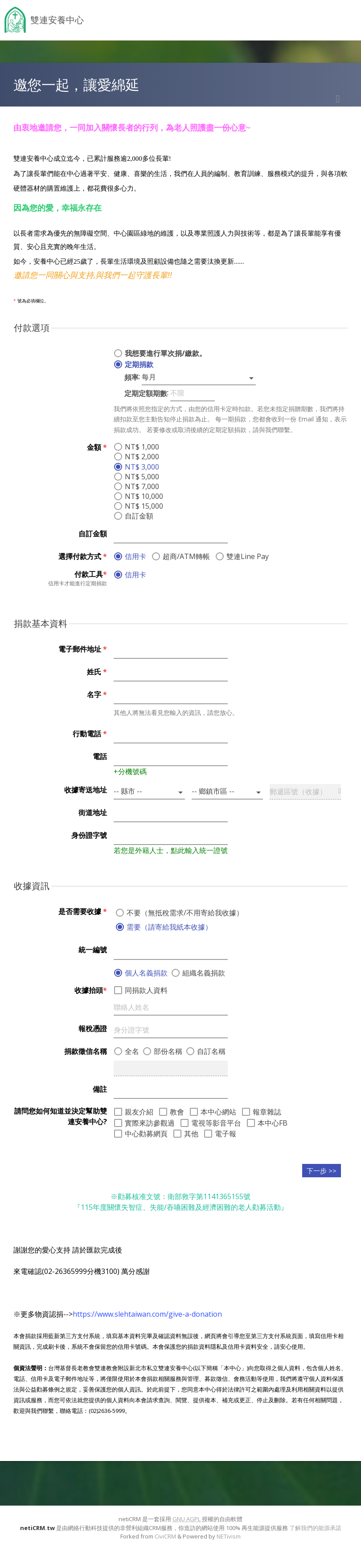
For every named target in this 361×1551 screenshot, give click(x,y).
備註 (100, 1089)
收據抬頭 (90, 990)
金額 (97, 447)
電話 (100, 756)
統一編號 (92, 950)
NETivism (229, 1536)
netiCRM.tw (37, 1528)
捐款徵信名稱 (85, 1051)
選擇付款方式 (82, 556)
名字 (97, 694)
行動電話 (90, 734)
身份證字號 (89, 835)
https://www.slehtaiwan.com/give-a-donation (147, 1314)
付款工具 (90, 574)
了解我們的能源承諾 (315, 1528)
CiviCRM (165, 1536)
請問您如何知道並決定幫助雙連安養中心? (60, 1116)
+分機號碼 (130, 771)
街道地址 (92, 812)
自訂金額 (92, 534)
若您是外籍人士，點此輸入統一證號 (171, 850)
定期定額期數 (145, 393)
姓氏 (97, 672)
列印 (337, 99)
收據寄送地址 (85, 790)
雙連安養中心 (57, 20)
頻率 (131, 377)
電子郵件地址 (82, 649)
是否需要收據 (82, 911)
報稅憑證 (92, 1028)
